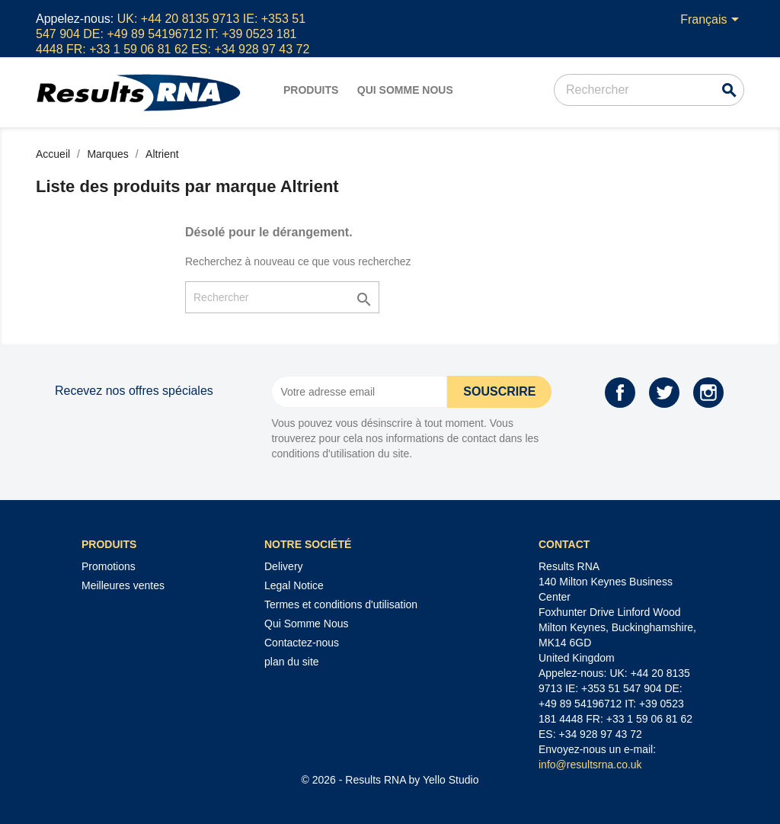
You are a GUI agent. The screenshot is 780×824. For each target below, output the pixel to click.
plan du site (291, 662)
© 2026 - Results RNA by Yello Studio (390, 780)
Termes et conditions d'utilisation (340, 604)
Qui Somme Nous (405, 90)
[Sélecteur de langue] (712, 20)
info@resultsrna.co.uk (590, 764)
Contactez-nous (301, 642)
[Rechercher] (649, 90)
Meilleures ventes (123, 585)
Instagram (708, 392)
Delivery (283, 566)
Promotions (109, 566)
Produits (310, 90)
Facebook (620, 392)
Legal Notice (294, 585)
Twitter (664, 392)
